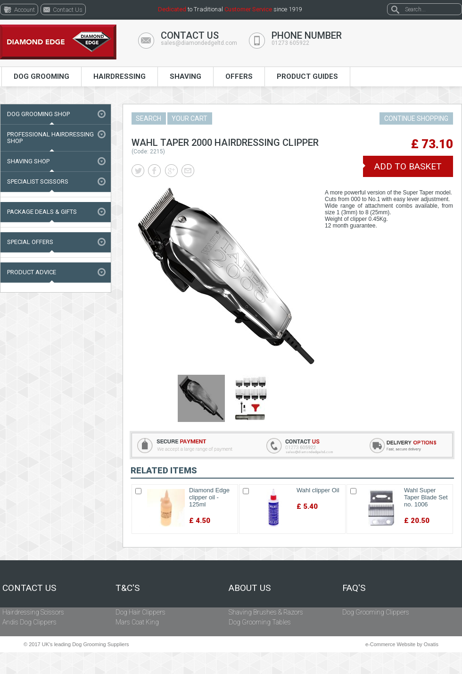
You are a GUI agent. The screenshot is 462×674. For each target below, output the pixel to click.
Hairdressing (119, 76)
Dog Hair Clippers (140, 612)
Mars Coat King (137, 622)
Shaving (185, 76)
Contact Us (29, 588)
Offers (239, 76)
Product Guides (307, 76)
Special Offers (30, 241)
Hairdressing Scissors (33, 612)
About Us (250, 588)
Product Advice (31, 272)
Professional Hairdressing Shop (50, 137)
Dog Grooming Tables (260, 622)
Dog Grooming (41, 76)
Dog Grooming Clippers (375, 612)
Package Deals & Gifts (42, 211)
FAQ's (353, 588)
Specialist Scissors (37, 181)
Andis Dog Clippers (29, 622)
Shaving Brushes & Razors (266, 612)
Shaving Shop (28, 161)
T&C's (128, 588)
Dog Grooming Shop (38, 114)
